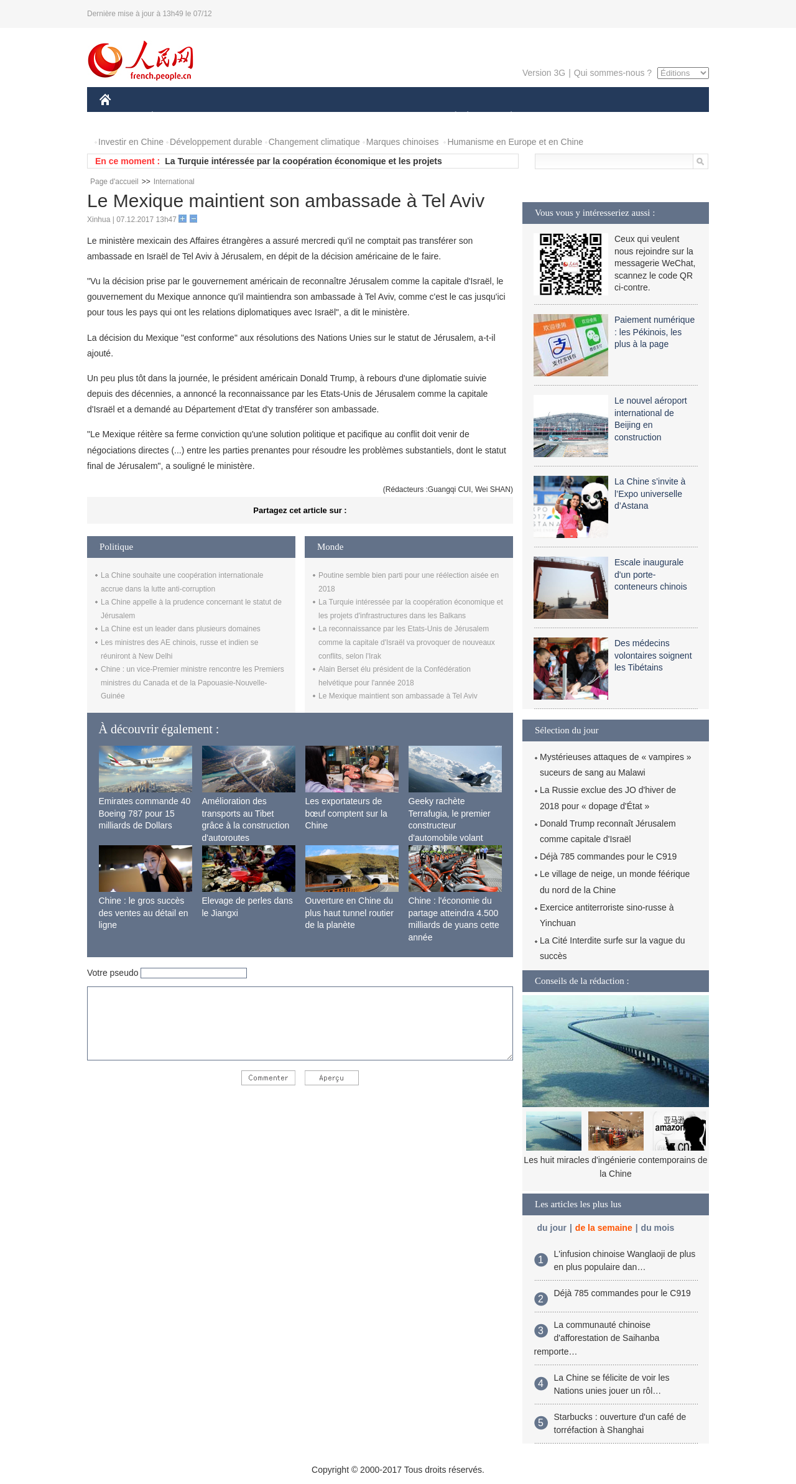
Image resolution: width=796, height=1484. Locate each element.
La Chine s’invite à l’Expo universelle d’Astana (649, 493)
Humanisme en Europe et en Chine (515, 142)
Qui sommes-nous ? (613, 73)
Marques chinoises (402, 142)
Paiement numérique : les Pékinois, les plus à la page (654, 332)
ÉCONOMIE (175, 117)
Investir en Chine (131, 142)
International (174, 181)
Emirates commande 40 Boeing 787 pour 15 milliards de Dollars (145, 813)
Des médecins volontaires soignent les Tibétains (653, 655)
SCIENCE (338, 117)
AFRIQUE (283, 117)
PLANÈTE (505, 117)
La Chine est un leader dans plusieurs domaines (181, 628)
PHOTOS (665, 117)
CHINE (121, 117)
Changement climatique (314, 142)
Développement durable (216, 142)
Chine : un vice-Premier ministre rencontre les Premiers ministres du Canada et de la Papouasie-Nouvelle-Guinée (192, 682)
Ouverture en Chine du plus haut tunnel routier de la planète (349, 913)
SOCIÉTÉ (449, 117)
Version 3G (543, 73)
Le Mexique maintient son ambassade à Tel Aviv (398, 696)
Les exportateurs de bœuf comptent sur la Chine (346, 813)
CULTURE (394, 117)
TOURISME (607, 117)
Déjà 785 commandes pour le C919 (608, 856)
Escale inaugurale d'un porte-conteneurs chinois (650, 574)
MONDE (231, 117)
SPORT (554, 117)
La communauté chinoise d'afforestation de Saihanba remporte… (597, 1338)
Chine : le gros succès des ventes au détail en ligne (143, 913)
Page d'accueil (114, 181)
